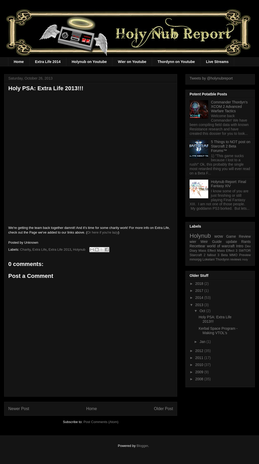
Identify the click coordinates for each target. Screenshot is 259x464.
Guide (217, 242)
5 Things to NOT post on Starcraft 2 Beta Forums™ (230, 146)
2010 (199, 365)
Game (231, 236)
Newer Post (18, 408)
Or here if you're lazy (102, 232)
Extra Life (39, 249)
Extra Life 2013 (59, 249)
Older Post (163, 408)
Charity (25, 249)
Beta (224, 255)
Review (245, 236)
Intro (239, 246)
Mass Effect (207, 250)
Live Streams (217, 62)
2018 (199, 284)
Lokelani (209, 259)
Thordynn (222, 259)
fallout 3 (213, 255)
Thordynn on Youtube (176, 62)
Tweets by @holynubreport (211, 78)
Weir (204, 242)
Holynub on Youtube (89, 62)
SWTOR (245, 250)
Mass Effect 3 (227, 250)
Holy (245, 259)
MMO (233, 255)
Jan (202, 342)
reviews (235, 259)
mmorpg (196, 259)
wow (218, 236)
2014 (199, 298)
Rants (246, 242)
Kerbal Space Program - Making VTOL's (218, 330)
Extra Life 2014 (48, 62)
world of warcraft (221, 246)
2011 (199, 358)
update (231, 242)
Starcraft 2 (197, 255)
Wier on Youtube (132, 62)
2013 (199, 305)
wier (193, 242)
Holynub (79, 249)
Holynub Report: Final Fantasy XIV (228, 184)
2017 (199, 291)
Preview (245, 255)
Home (19, 62)
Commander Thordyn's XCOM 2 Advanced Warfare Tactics (229, 106)
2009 (199, 372)
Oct (202, 311)
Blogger (142, 446)
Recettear (197, 246)
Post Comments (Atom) (100, 422)
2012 (199, 351)
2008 (199, 379)
